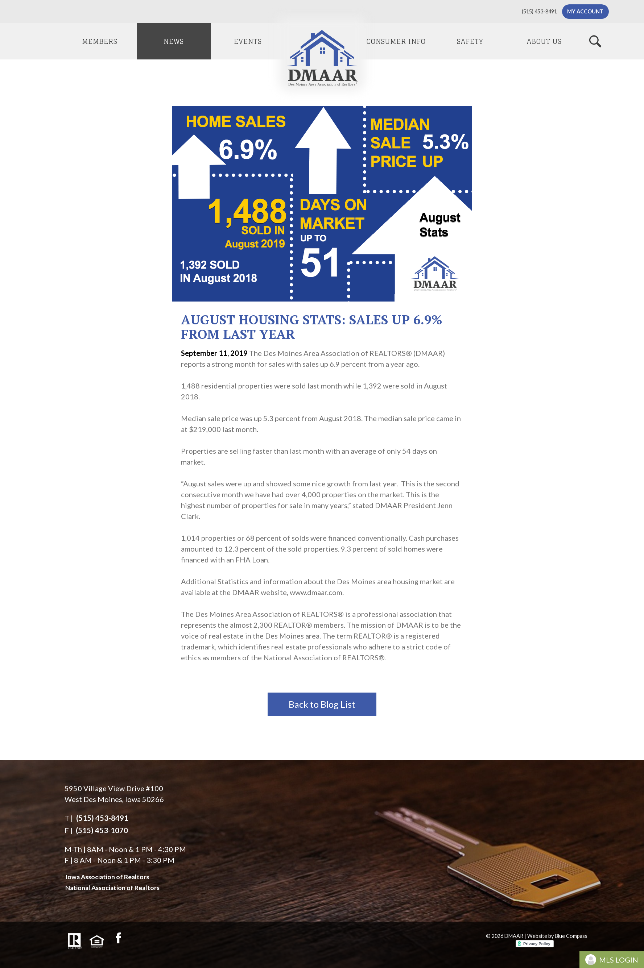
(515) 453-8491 (102, 818)
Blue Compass (571, 936)
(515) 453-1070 (102, 830)
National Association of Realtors (112, 888)
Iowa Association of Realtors (107, 877)
